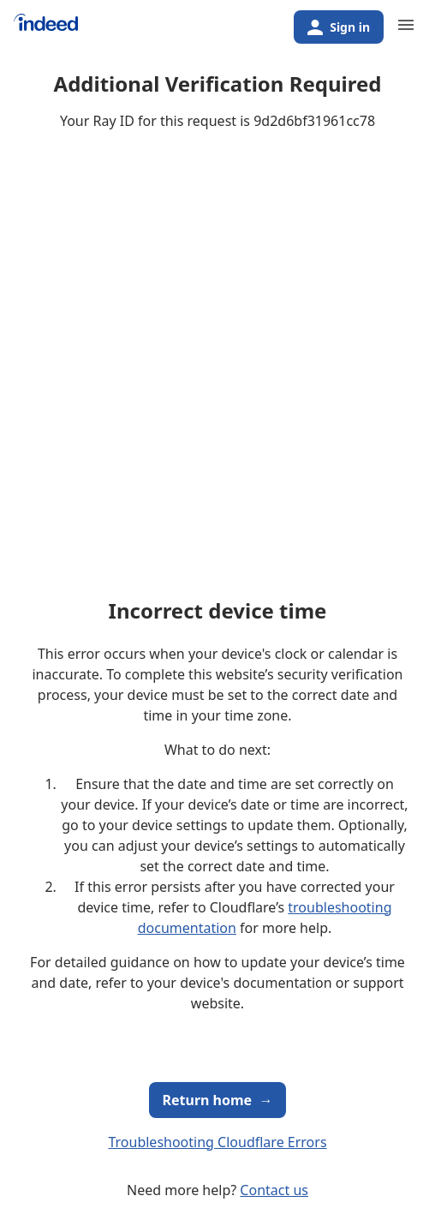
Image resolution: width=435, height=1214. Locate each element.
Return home (218, 1100)
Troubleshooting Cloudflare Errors (217, 1142)
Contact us (274, 1190)
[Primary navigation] (405, 25)
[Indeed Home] (46, 29)
